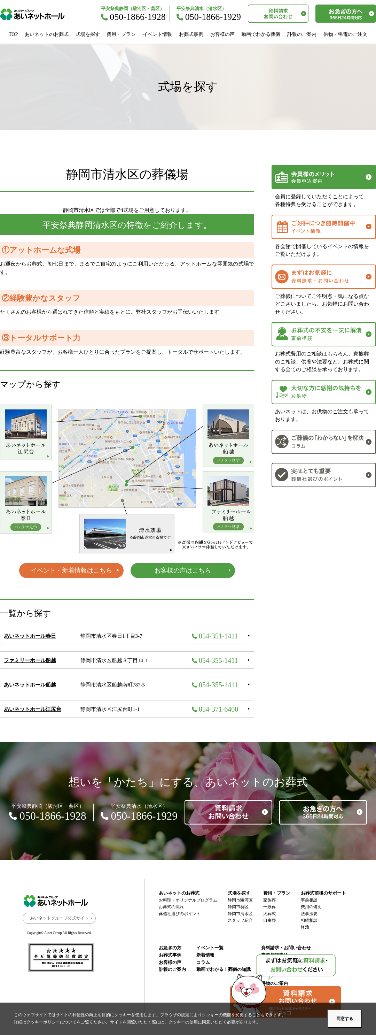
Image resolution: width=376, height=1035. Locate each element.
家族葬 (269, 900)
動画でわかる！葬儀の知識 (223, 969)
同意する (344, 1018)
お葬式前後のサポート (323, 893)
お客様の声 (222, 34)
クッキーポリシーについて (51, 1022)
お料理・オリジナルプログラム (188, 900)
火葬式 (269, 913)
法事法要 (309, 913)
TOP (13, 34)
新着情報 (205, 955)
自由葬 (269, 920)
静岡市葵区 (238, 906)
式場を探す (88, 34)
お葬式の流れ (171, 906)
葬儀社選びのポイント (180, 913)
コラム (203, 962)
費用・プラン (121, 34)
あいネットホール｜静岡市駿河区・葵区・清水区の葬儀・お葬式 (36, 14)
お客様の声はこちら (183, 570)
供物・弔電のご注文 (345, 34)
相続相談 (309, 920)
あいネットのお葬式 (47, 34)
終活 (305, 927)
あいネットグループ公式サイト (59, 918)
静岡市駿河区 (240, 900)
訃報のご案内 (301, 34)
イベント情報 (157, 34)
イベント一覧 (210, 947)
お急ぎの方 (170, 947)
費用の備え (311, 906)
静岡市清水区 (240, 913)
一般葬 (269, 906)
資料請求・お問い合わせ (286, 947)
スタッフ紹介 (240, 920)
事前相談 (309, 900)
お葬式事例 (191, 34)
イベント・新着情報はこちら (71, 570)
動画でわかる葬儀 (260, 34)
